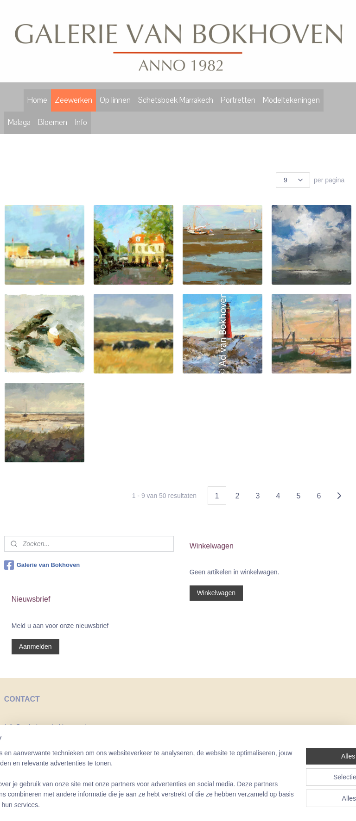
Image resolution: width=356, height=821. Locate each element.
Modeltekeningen (291, 100)
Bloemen (52, 122)
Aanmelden (35, 646)
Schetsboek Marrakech (175, 100)
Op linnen (115, 100)
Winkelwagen (216, 593)
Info (81, 122)
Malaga (19, 122)
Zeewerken (73, 100)
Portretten (238, 100)
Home (37, 100)
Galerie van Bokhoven (42, 565)
